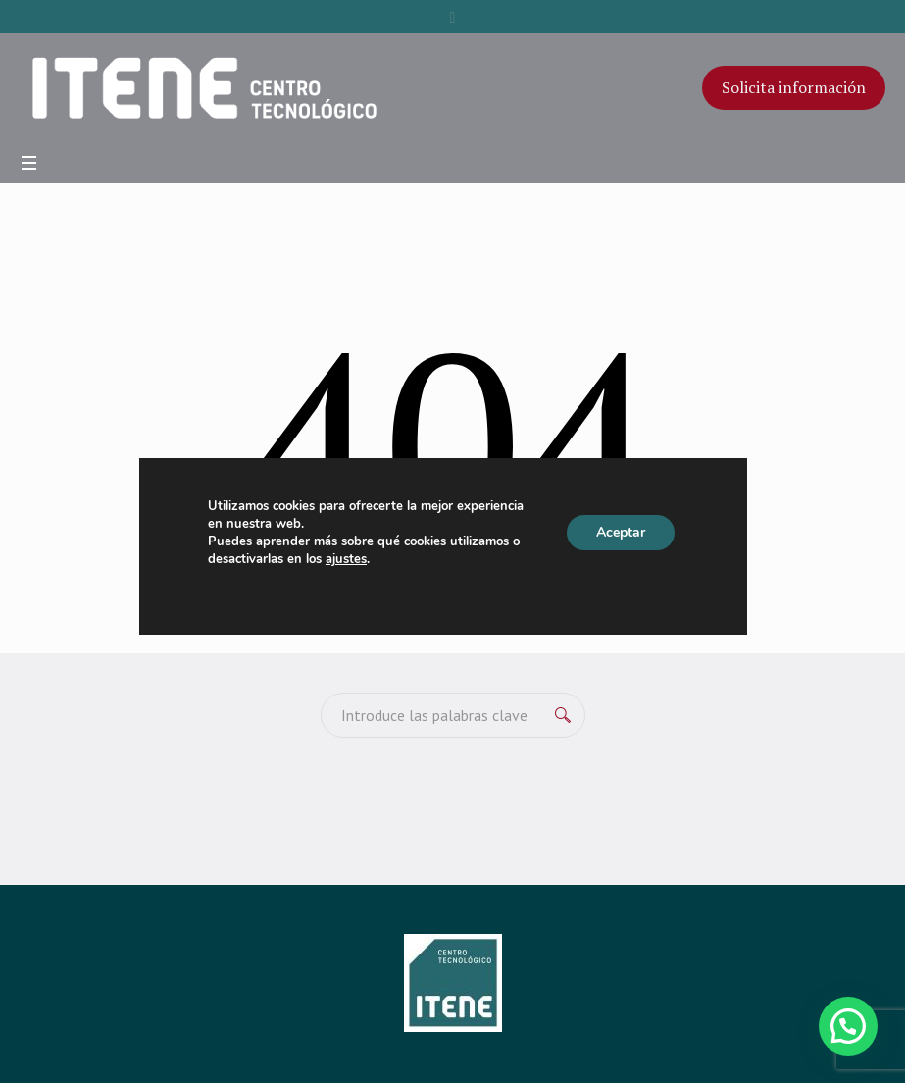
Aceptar (620, 532)
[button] (848, 1026)
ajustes (346, 559)
